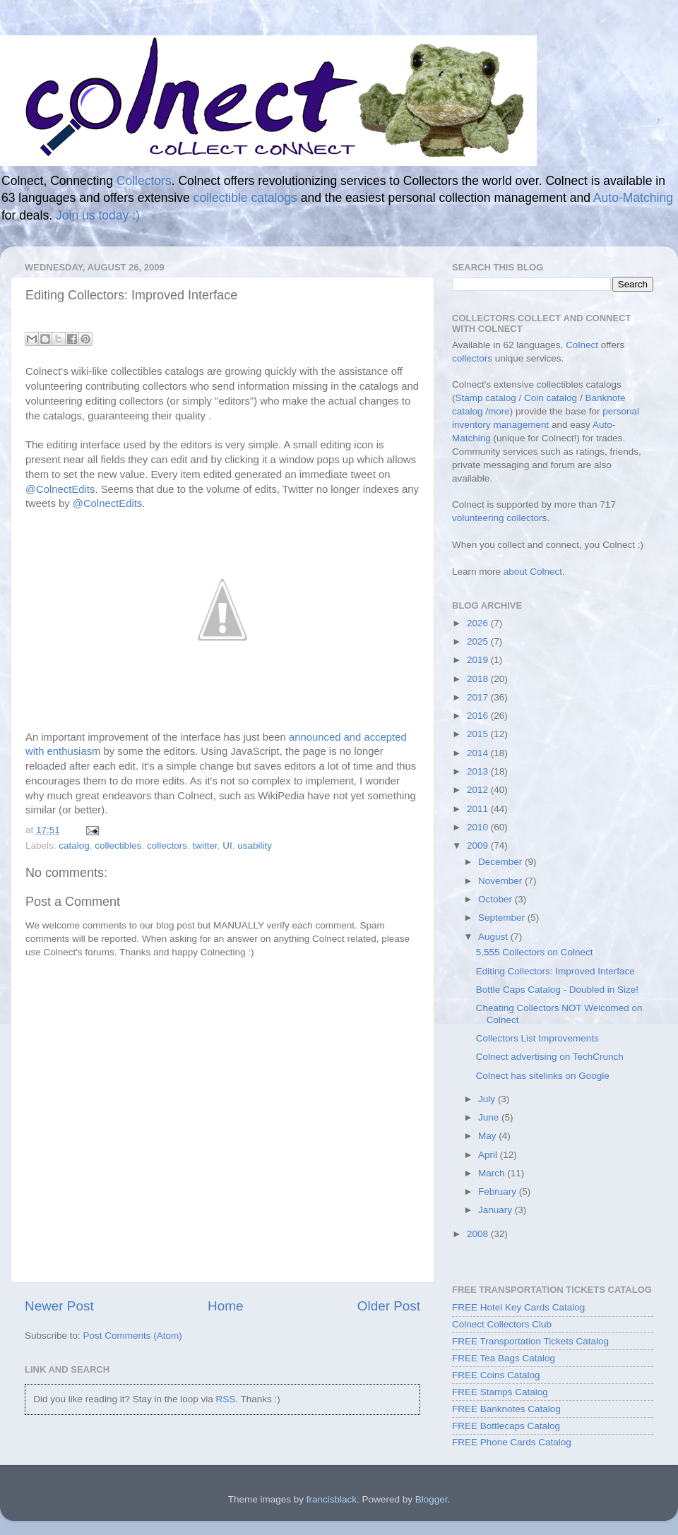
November (501, 881)
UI (227, 845)
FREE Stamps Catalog (500, 1392)
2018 (479, 679)
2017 (479, 697)
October (496, 899)
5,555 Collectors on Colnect (534, 952)
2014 (479, 753)
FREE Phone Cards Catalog (511, 1442)
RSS (225, 1399)
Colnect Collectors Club (502, 1324)
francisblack (332, 1499)
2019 (479, 660)
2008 (479, 1234)
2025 (479, 641)
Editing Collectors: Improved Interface (555, 971)
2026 (479, 623)
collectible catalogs (245, 198)
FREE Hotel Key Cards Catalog (518, 1307)
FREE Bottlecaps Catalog (506, 1426)
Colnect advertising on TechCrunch (550, 1056)
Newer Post (59, 1305)
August (494, 936)
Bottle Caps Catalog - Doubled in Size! (557, 989)
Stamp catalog (486, 398)
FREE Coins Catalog (496, 1375)
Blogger (431, 1499)
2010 (479, 827)
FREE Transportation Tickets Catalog (530, 1341)
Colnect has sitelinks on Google (542, 1075)
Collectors (144, 181)
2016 (479, 715)
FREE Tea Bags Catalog (503, 1358)
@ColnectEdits (60, 489)
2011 (479, 809)
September (503, 917)
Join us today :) (98, 215)
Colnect (582, 345)
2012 (479, 789)
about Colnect (533, 571)
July (488, 1099)
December (501, 861)
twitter (204, 845)
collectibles (118, 845)
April (489, 1154)
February (498, 1191)
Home (225, 1305)
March (492, 1173)
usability (254, 845)
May (488, 1135)
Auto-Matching (633, 198)
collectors (167, 845)
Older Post (388, 1305)
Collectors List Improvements (537, 1038)
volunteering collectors (499, 518)
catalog (74, 845)
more (499, 411)
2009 (479, 845)
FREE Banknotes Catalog (506, 1409)
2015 (479, 734)
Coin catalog (550, 398)
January (496, 1210)
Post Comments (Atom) (132, 1335)
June (489, 1117)
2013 (479, 771)
